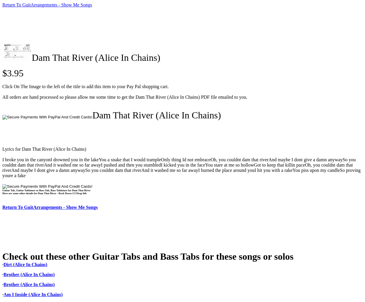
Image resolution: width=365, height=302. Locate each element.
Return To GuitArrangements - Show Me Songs (47, 4)
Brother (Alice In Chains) (29, 274)
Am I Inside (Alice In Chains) (33, 294)
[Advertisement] (109, 25)
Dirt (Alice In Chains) (25, 264)
